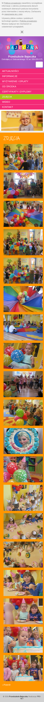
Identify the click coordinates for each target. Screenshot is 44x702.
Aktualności (10, 71)
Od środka (9, 86)
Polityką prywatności (28, 21)
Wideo (6, 102)
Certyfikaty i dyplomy (16, 91)
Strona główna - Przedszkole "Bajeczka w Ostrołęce (22, 45)
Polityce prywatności (12, 3)
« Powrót (6, 685)
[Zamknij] (22, 32)
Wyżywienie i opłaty (15, 81)
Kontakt (7, 107)
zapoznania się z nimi (13, 14)
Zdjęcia (7, 96)
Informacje (9, 76)
